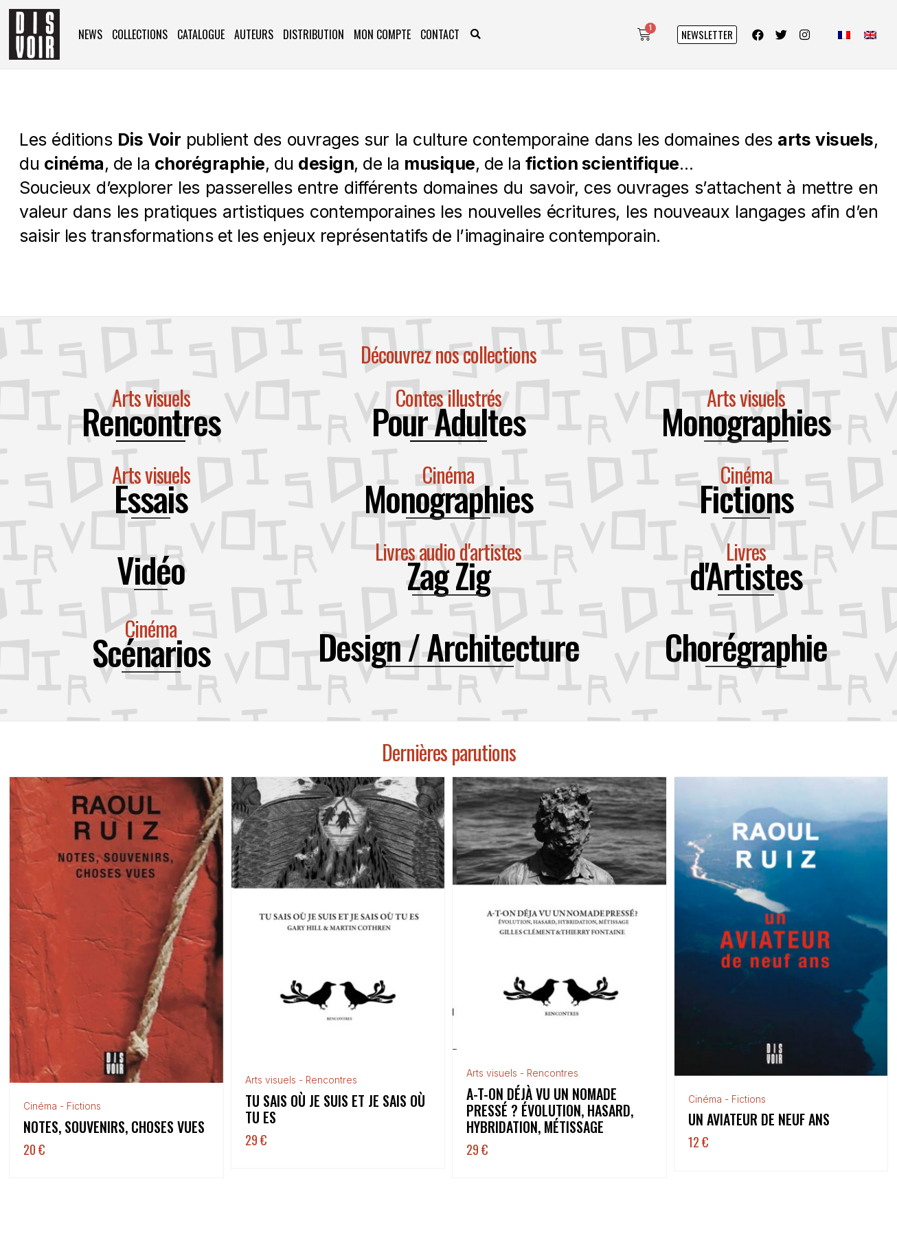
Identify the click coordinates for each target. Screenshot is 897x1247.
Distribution (313, 34)
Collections (140, 34)
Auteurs (253, 34)
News (90, 34)
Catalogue (201, 34)
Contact (439, 34)
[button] (475, 34)
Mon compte (382, 34)
